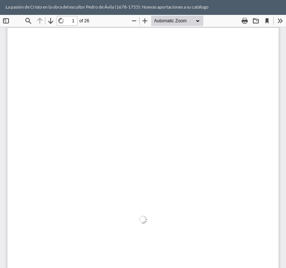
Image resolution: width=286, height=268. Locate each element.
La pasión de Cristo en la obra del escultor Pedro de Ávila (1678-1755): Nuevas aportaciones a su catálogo (107, 7)
